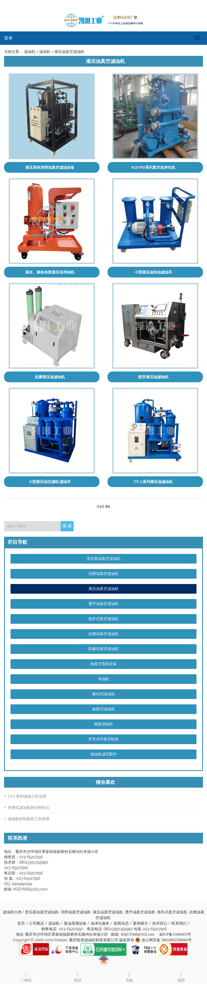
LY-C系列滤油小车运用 (27, 796)
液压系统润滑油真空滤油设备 (49, 167)
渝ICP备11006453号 (175, 934)
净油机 (103, 679)
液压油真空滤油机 (103, 589)
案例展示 (141, 923)
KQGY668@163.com (137, 934)
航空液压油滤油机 (153, 377)
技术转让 (160, 923)
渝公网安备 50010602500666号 (167, 940)
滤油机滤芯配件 (103, 754)
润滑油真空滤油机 (103, 574)
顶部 (181, 976)
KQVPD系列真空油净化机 (153, 167)
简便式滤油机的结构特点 (28, 808)
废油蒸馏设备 (76, 923)
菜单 (8, 38)
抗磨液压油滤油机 (50, 377)
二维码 (26, 976)
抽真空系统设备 (103, 664)
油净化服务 (101, 923)
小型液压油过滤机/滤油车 (50, 482)
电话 (78, 976)
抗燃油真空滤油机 (103, 634)
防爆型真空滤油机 (103, 649)
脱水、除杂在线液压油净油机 (49, 272)
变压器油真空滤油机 (103, 559)
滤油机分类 (12, 912)
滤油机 (54, 923)
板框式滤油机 (103, 709)
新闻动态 (122, 923)
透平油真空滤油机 (103, 604)
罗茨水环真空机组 (103, 739)
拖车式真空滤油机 (103, 619)
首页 (21, 923)
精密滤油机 (103, 724)
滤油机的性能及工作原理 (28, 819)
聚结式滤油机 (103, 694)
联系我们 (179, 923)
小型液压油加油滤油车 (153, 272)
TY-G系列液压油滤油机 (153, 482)
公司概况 (37, 923)
